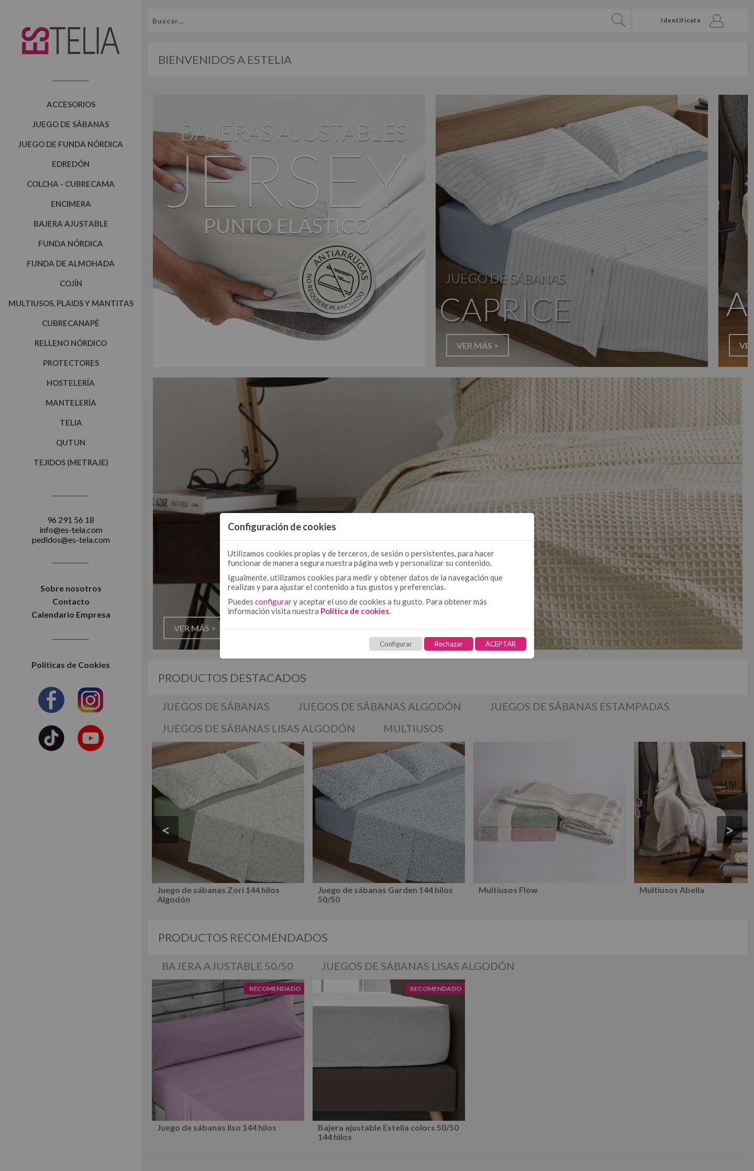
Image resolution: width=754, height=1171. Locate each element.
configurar (273, 601)
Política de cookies (354, 611)
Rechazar (449, 644)
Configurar (396, 644)
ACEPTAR (500, 644)
